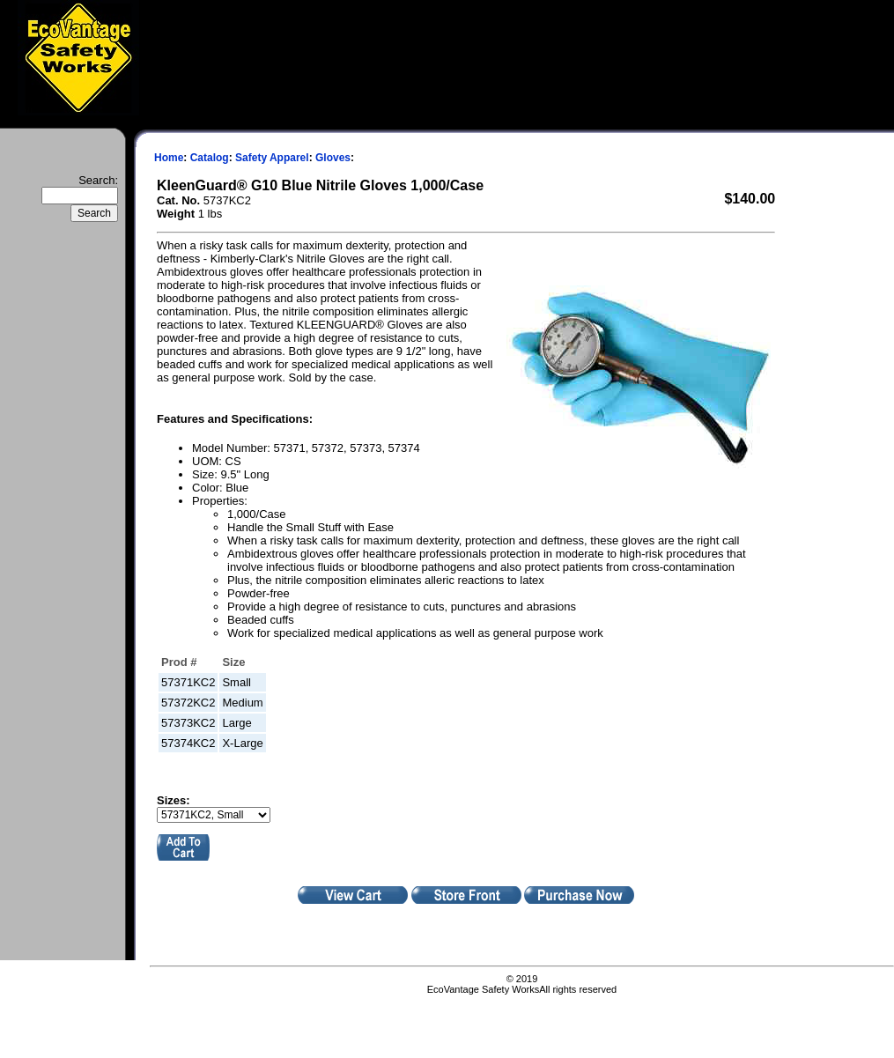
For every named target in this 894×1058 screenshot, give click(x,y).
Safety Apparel (272, 158)
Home (168, 158)
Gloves (333, 158)
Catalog (209, 158)
